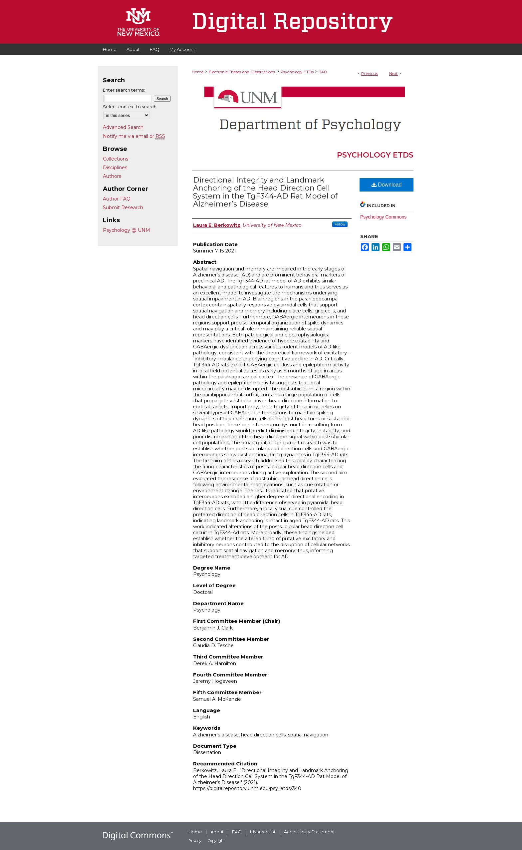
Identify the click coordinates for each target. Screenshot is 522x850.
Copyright (216, 840)
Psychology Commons (383, 216)
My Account (263, 831)
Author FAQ (116, 199)
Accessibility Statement (309, 831)
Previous (369, 73)
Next (393, 73)
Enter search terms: (124, 90)
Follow (340, 224)
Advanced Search (123, 127)
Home (197, 71)
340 (323, 71)
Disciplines (115, 168)
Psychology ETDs (297, 71)
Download (387, 185)
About (217, 831)
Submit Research (123, 208)
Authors (112, 176)
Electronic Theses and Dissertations (242, 71)
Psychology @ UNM (126, 230)
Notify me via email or (134, 136)
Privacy (194, 840)
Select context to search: (130, 106)
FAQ (237, 831)
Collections (115, 159)
